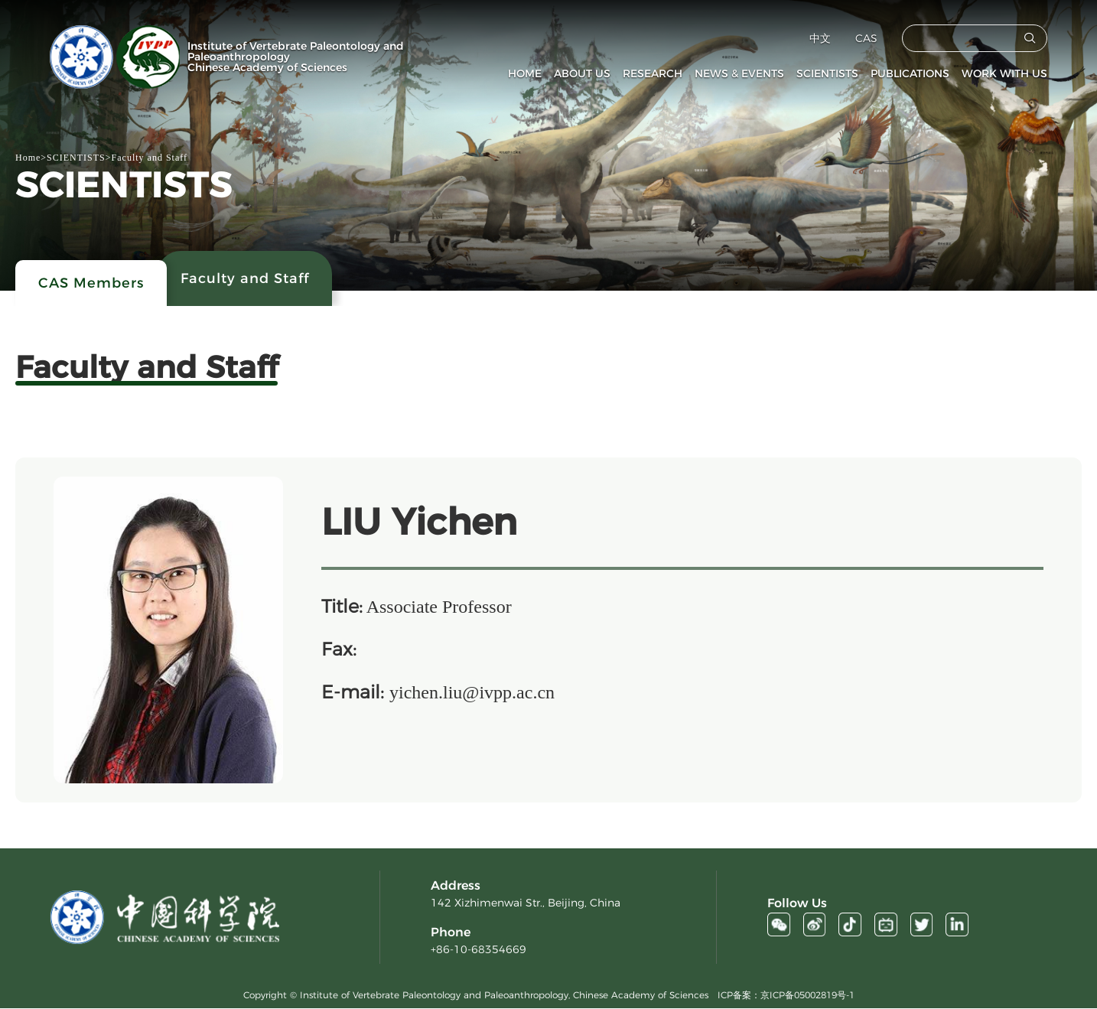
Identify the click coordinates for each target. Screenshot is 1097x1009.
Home (28, 157)
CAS (866, 38)
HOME (525, 73)
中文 (820, 38)
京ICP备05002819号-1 (807, 995)
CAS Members (91, 283)
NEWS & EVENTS (739, 73)
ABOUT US (582, 73)
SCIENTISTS (827, 73)
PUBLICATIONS (910, 73)
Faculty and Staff (149, 157)
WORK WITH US (1004, 73)
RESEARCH (652, 73)
